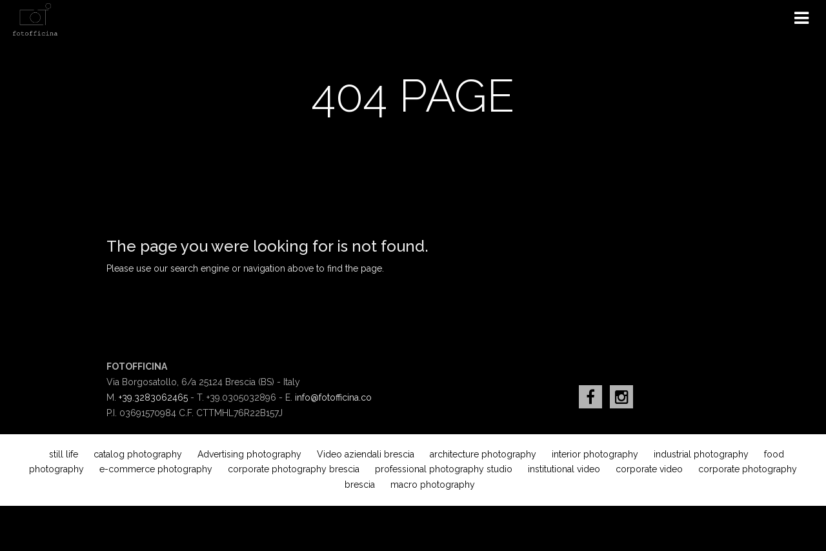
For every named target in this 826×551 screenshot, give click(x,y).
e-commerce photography (155, 469)
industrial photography (701, 454)
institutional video (564, 469)
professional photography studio (443, 469)
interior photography (595, 454)
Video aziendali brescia (365, 454)
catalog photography (138, 454)
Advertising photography (249, 454)
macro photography (432, 484)
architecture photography (483, 454)
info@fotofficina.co (333, 397)
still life (63, 454)
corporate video (649, 469)
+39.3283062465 (153, 397)
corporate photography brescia (293, 469)
